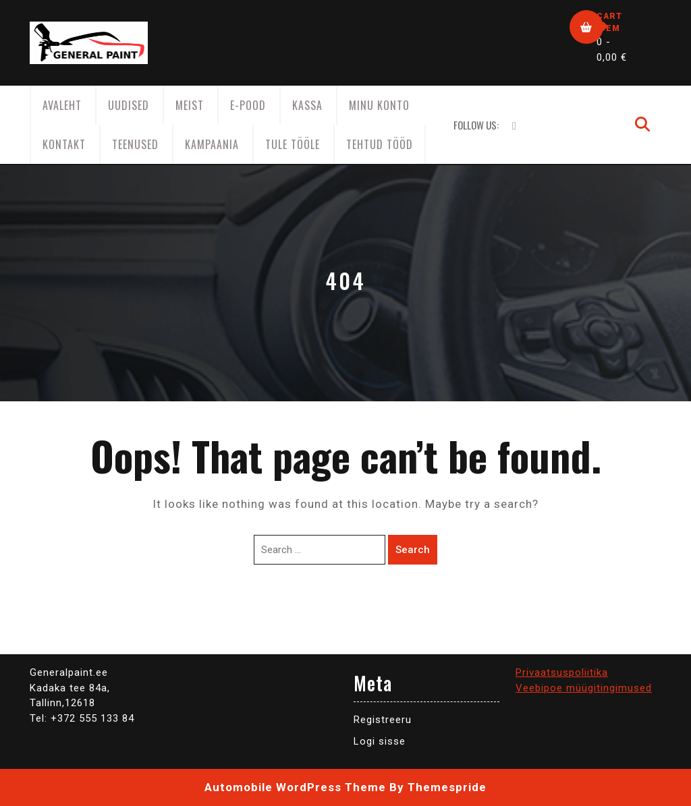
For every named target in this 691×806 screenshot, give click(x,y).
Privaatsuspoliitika (562, 672)
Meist (189, 105)
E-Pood (248, 105)
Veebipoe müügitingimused (584, 688)
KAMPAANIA (212, 144)
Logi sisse (380, 741)
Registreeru (383, 720)
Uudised (128, 105)
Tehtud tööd (379, 144)
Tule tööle (292, 144)
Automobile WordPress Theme (295, 787)
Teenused (135, 144)
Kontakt (64, 144)
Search (412, 550)
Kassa (307, 105)
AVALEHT (62, 105)
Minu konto (379, 105)
